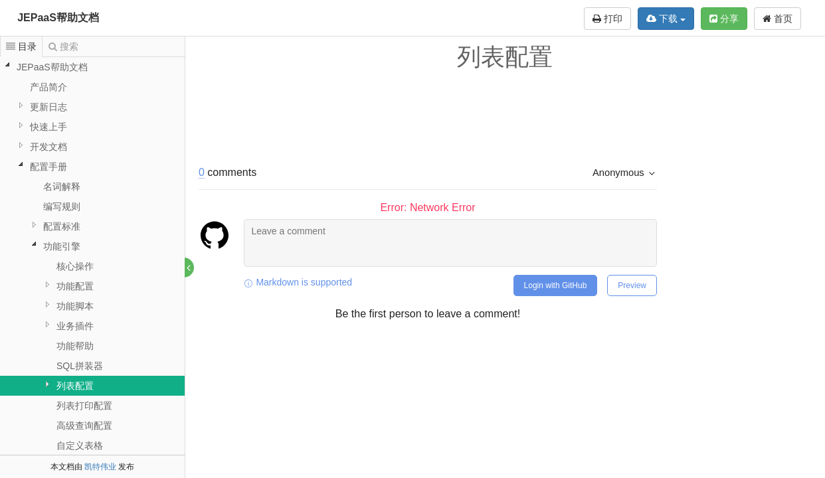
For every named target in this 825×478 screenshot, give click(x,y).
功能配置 (75, 286)
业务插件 (75, 326)
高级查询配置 (84, 425)
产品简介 (48, 87)
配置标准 (61, 226)
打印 (607, 18)
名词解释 (61, 186)
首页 (777, 18)
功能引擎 (61, 246)
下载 (666, 18)
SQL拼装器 (79, 365)
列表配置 (75, 385)
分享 (724, 18)
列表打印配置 (84, 405)
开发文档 (48, 146)
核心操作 (75, 266)
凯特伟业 (100, 466)
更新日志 (48, 107)
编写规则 (61, 206)
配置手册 (48, 166)
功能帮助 (75, 346)
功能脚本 (75, 306)
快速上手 (48, 126)
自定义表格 (79, 445)
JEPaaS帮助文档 (58, 17)
